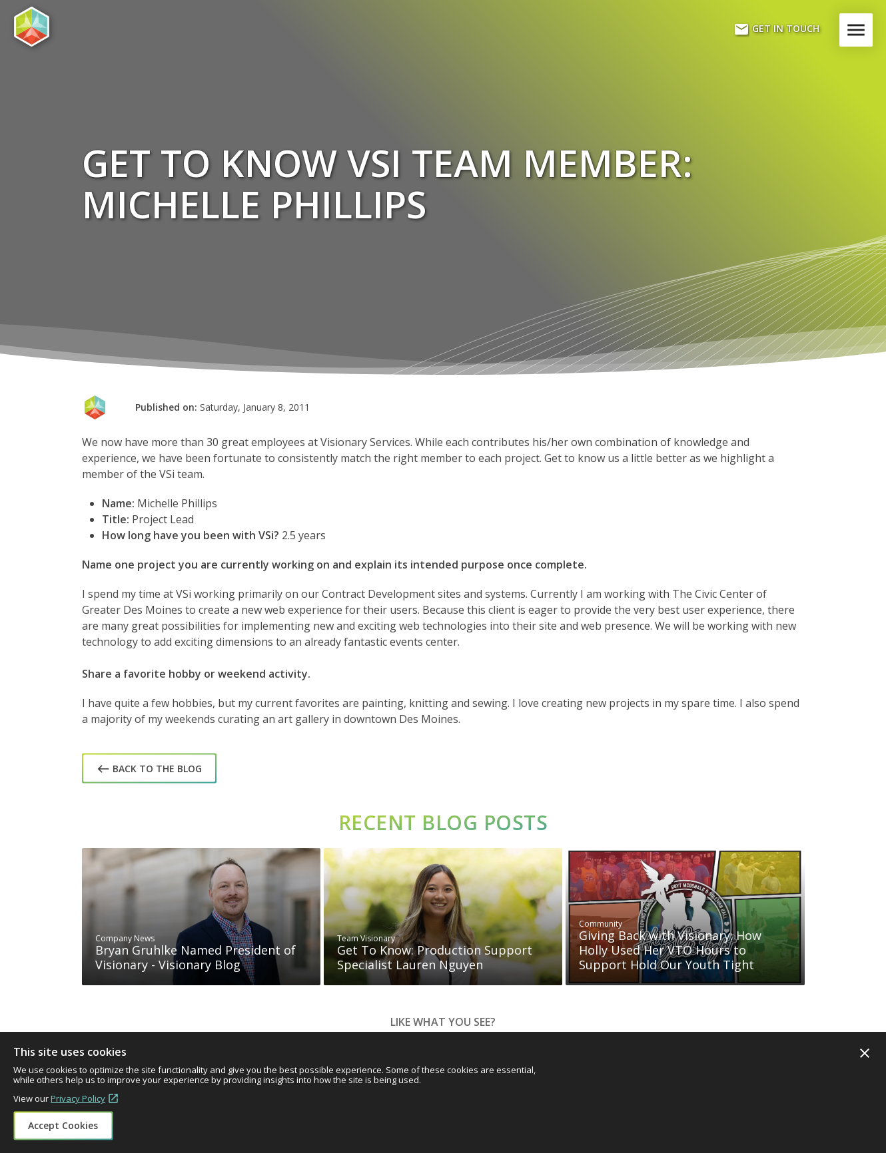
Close (865, 1053)
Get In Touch (776, 29)
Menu (859, 30)
